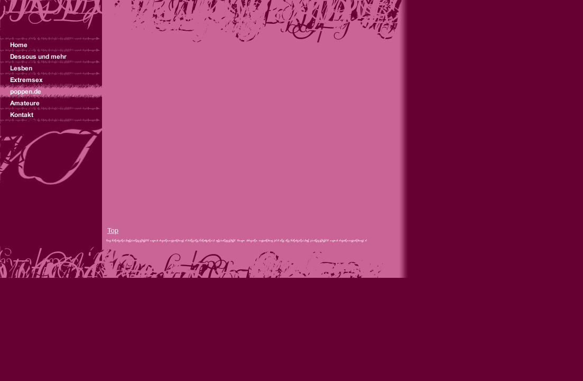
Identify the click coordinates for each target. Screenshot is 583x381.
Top (112, 230)
